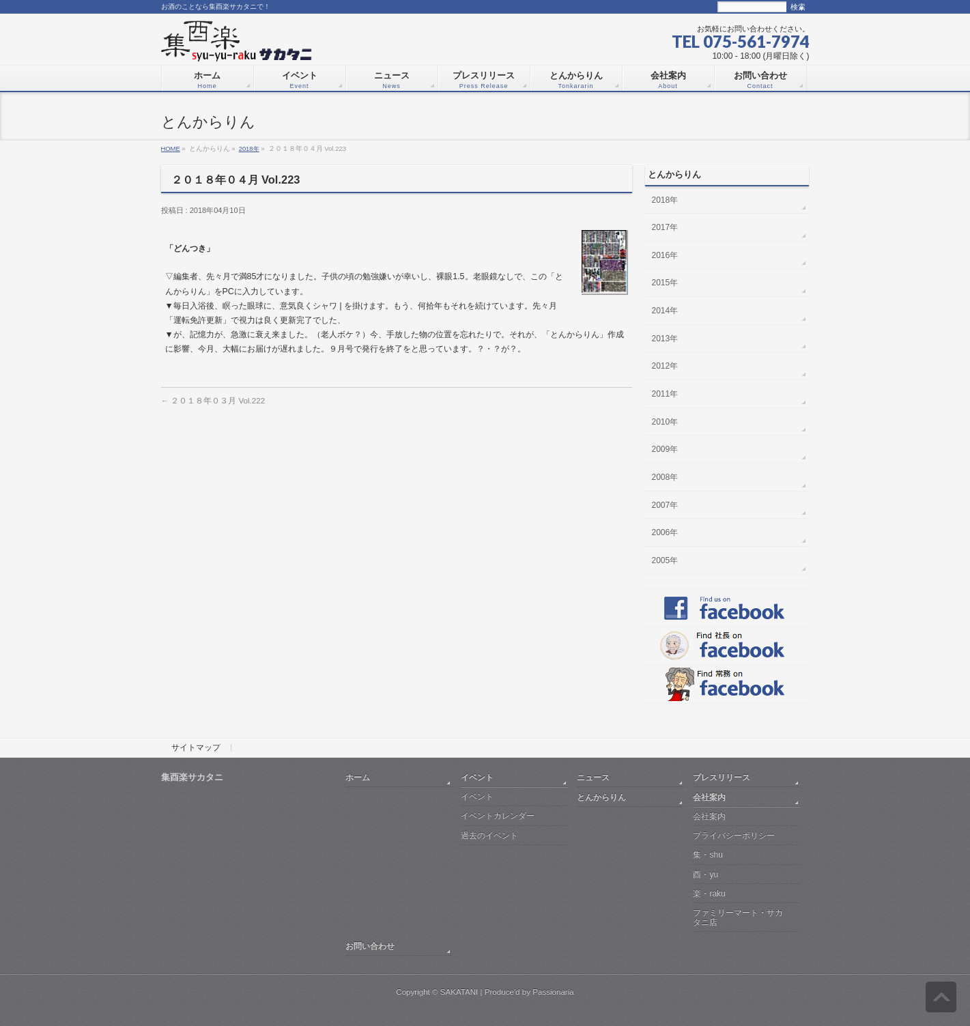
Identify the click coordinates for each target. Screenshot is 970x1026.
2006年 (665, 532)
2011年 (665, 394)
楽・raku (709, 893)
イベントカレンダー (497, 816)
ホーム (357, 777)
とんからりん (601, 797)
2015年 (665, 282)
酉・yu (705, 874)
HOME (170, 148)
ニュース (593, 777)
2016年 (665, 255)
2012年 (665, 366)
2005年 (665, 560)
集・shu (707, 854)
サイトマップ (195, 748)
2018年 (249, 148)
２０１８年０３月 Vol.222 (213, 400)
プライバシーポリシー (734, 835)
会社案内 (709, 797)
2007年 (665, 505)
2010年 (665, 422)
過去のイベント (489, 835)
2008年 (665, 477)
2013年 (665, 338)
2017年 (665, 227)
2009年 (665, 449)
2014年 (665, 310)
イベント (477, 777)
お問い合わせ (370, 945)
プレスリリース (721, 777)
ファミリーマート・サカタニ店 (738, 917)
